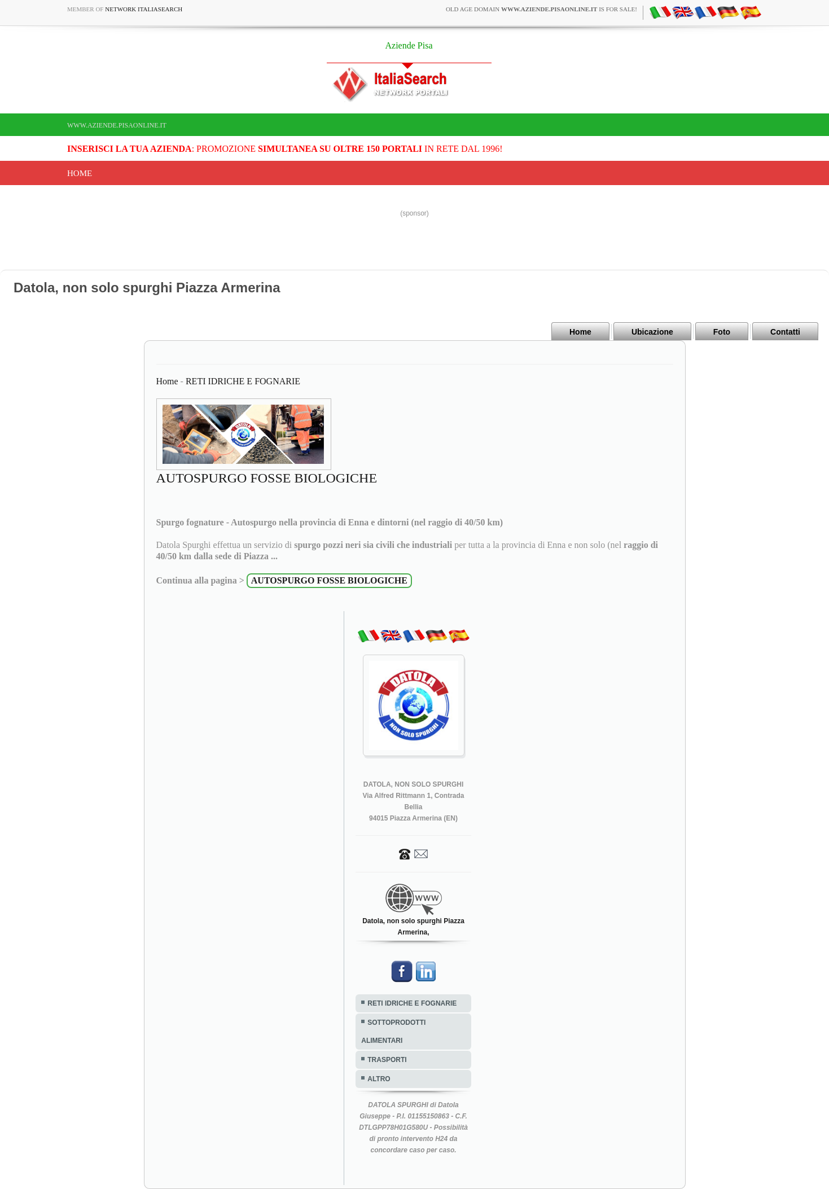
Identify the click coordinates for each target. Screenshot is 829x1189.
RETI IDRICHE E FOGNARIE (243, 381)
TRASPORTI (386, 1060)
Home (79, 173)
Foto (721, 331)
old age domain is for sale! (541, 9)
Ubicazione (652, 331)
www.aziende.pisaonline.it (116, 125)
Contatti (785, 331)
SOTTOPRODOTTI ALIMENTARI (393, 1032)
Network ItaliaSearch (143, 9)
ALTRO (378, 1079)
